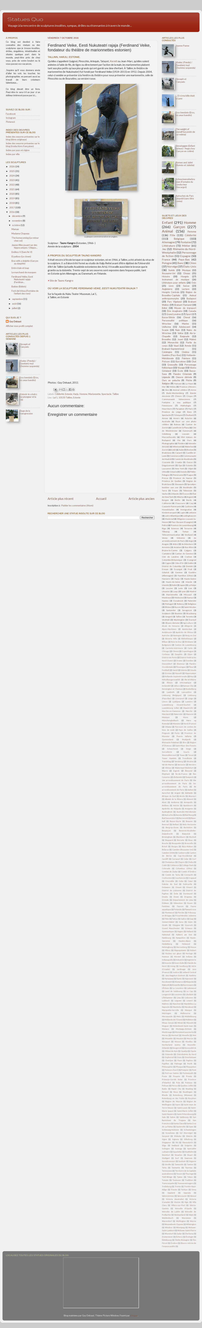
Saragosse (187, 610)
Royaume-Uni (168, 273)
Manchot (176, 1004)
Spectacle (106, 394)
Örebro (173, 1243)
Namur (190, 597)
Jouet (180, 339)
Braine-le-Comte (169, 550)
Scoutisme (170, 1133)
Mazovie (189, 714)
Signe (164, 1139)
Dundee (189, 661)
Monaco (165, 1029)
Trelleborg (166, 1186)
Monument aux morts (184, 1032)
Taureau (188, 1167)
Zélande (175, 493)
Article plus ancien (141, 498)
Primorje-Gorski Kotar (172, 1079)
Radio (164, 1089)
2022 (12, 184)
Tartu (164, 1167)
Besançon (166, 831)
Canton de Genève (184, 553)
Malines (165, 1004)
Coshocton (167, 878)
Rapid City (176, 1089)
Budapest (191, 298)
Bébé (164, 308)
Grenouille (172, 364)
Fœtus (174, 919)
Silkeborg (188, 1139)
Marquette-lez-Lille (170, 1010)
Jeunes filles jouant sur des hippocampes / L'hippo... (25, 246)
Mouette (169, 1038)
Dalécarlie (187, 884)
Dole (176, 893)
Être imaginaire (174, 311)
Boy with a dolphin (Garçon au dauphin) (25, 262)
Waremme (186, 1218)
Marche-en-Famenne (171, 711)
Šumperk (189, 777)
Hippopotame (180, 950)
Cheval (186, 317)
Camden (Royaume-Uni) (182, 849)
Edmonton (178, 903)
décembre (17, 216)
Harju (75, 394)
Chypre (181, 862)
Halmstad (166, 935)
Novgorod (176, 1048)
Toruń (190, 755)
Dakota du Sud (169, 884)
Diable (190, 563)
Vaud (176, 345)
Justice (176, 972)
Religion (166, 383)
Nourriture (167, 409)
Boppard (169, 840)
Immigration (186, 509)
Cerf (194, 859)
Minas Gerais (168, 1023)
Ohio (164, 471)
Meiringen (166, 1013)
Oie (178, 440)
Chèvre (178, 396)
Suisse (186, 285)
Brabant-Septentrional (173, 349)
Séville (168, 1164)
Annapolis (188, 802)
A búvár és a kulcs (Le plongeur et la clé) (28, 397)
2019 (12, 198)
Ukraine (189, 761)
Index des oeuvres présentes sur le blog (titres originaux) (23, 138)
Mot (194, 1035)
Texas (182, 755)
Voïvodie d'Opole (183, 1208)
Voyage (181, 367)
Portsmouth (188, 1073)
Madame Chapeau (20, 233)
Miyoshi (189, 1023)
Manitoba (177, 1007)
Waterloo (189, 446)
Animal (167, 231)
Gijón (190, 922)
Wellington (181, 1221)
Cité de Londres (170, 557)
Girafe (165, 925)
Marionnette (94, 394)
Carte (190, 648)
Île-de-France (181, 774)
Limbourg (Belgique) (171, 695)
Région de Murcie (173, 1101)
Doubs (165, 897)
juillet (15, 308)
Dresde (165, 900)
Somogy (178, 1149)
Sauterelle (180, 1127)
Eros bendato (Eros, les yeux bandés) (29, 379)
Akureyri (192, 796)
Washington (179, 619)
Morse (165, 1035)
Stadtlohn (189, 1152)
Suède (171, 270)
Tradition (189, 1180)
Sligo (164, 1145)
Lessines (178, 994)
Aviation (177, 547)
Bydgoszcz (166, 645)
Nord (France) (190, 723)
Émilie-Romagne (182, 1240)
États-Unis (189, 266)
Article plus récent (61, 498)
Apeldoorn (188, 805)
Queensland (167, 739)
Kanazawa (169, 979)
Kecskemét (167, 982)
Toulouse (176, 1180)
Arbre (175, 544)
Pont (194, 1070)
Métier (186, 245)
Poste (164, 1076)
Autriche (166, 635)
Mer (164, 387)
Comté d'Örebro (188, 871)
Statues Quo (25, 19)
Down (176, 897)
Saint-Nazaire (168, 1114)
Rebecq (180, 604)
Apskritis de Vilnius (184, 632)
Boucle (165, 843)
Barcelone (181, 361)
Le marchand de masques (24, 272)
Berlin (177, 500)
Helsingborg (167, 947)
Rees (189, 412)
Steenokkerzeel (169, 755)
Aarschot (166, 793)
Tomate (165, 1180)
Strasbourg (191, 613)
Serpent (165, 1136)
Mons (185, 717)
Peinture (186, 358)
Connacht (188, 875)
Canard (178, 453)
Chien (192, 262)
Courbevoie (180, 878)
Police (164, 525)
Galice (183, 919)
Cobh (164, 865)
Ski (176, 1142)
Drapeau (188, 897)
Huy (191, 676)
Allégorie (188, 626)
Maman (15, 229)
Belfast (176, 824)
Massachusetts (169, 437)
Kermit (113, 61)
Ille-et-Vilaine (190, 679)
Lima (179, 997)
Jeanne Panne (182, 45)
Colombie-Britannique (172, 560)
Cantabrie (166, 553)
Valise (180, 333)
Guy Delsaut (15, 321)
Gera (181, 922)
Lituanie (165, 591)
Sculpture (166, 613)
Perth (189, 1063)
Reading (189, 1089)
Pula (178, 1083)
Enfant (167, 222)
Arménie (166, 547)
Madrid (192, 591)
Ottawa (168, 727)
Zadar (179, 1233)
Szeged (168, 616)
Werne (193, 1221)
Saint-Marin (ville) (185, 1111)
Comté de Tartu (172, 875)
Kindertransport (169, 512)
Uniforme (166, 327)
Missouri (188, 594)
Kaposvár (189, 979)
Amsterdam (187, 629)
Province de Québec (172, 481)
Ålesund (188, 771)
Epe (180, 465)
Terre (164, 490)
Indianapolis (167, 960)
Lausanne (166, 468)
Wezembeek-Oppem (174, 1224)
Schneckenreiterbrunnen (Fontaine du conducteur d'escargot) (185, 183)
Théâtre (181, 443)
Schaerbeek (172, 749)
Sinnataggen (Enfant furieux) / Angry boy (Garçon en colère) (185, 148)
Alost (164, 802)
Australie (166, 421)
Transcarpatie (168, 1183)
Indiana (189, 957)
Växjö (191, 1215)
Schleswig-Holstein (170, 1130)
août (14, 303)
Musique (186, 270)
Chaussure (180, 503)
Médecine (178, 597)
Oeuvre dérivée (184, 377)
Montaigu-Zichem (183, 1029)
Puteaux (188, 1083)
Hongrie (185, 276)
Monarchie (173, 342)
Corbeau (166, 654)
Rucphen (192, 1098)
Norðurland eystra (171, 1045)
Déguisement (168, 465)
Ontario (173, 471)
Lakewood (191, 988)
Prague (189, 475)
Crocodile (169, 881)
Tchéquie (178, 415)
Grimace (188, 928)
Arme (193, 390)
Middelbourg (190, 1016)
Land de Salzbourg (173, 991)
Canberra (182, 853)
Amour (165, 418)
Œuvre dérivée (172, 623)
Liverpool (179, 698)
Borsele (180, 840)
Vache (165, 493)
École (180, 371)
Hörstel (177, 957)
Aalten (190, 790)
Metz (178, 1016)
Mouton (179, 1038)
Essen (190, 903)
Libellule (189, 994)
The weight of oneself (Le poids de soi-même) (185, 132)
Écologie (189, 1237)
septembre (17, 299)
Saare (177, 1105)
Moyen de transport (185, 308)
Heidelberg (167, 944)
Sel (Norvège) (186, 1133)
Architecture (187, 544)
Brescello (189, 843)
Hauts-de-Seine (173, 582)
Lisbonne (189, 997)
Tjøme (179, 1177)
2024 (12, 175)
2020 (12, 193)
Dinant (178, 887)
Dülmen (165, 903)
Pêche (189, 380)
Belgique (179, 238)
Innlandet (166, 686)
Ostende (169, 1054)
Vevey (164, 538)
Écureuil (192, 619)
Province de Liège (171, 412)
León (180, 588)
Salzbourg (184, 1117)
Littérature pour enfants (174, 282)
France (166, 259)
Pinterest (10, 121)
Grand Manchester (171, 928)
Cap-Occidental (185, 856)
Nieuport (166, 1041)
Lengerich (166, 994)
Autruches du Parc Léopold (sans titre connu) (185, 198)
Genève (178, 572)
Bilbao (164, 642)
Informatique (185, 683)
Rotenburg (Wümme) (182, 1095)
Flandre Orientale (182, 374)
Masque (188, 1010)
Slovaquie (179, 484)
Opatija (184, 1051)
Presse (165, 478)
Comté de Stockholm (183, 459)
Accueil (101, 498)
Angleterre (167, 289)
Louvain (185, 434)
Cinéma (185, 352)
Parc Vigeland (174, 301)
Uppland (171, 1193)
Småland (175, 1145)
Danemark (187, 431)
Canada (192, 311)
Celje (186, 859)
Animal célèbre (180, 390)
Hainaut (177, 383)
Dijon (190, 654)
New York (179, 468)
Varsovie (181, 765)
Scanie (165, 330)
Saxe (191, 1127)
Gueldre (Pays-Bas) (171, 355)
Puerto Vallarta (184, 736)
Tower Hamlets (169, 758)
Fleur (191, 667)
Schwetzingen (190, 1130)
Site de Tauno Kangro (61, 280)
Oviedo (183, 471)
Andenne (175, 802)
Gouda (193, 670)
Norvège (172, 266)
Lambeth (170, 692)
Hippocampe (190, 673)
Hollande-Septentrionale (176, 676)
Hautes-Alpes (185, 941)
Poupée (176, 1076)
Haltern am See (184, 935)
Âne (167, 390)
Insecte (168, 963)
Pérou (174, 1085)
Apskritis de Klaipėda (171, 809)
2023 (12, 180)
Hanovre (166, 579)
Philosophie (167, 1067)
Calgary (187, 550)
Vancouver (182, 1196)
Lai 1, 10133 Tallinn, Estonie (66, 397)
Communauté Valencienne (176, 399)
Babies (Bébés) (19, 286)
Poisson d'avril (171, 1070)
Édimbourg (166, 1240)
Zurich (165, 449)
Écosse (185, 493)
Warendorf (167, 1221)
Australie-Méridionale (186, 812)
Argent (190, 497)
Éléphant (166, 774)
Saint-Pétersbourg (185, 1114)
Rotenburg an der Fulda (173, 1098)
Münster (176, 723)
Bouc (190, 840)
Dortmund (187, 893)
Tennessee (167, 1171)
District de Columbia (171, 566)
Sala (164, 1117)
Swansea (188, 1158)
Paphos (189, 1060)
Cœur (190, 881)
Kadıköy (192, 975)
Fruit (190, 569)
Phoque (179, 1067)
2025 (12, 171)
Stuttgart (166, 1158)
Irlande (189, 582)
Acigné (177, 793)
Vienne (177, 1202)
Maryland (166, 714)
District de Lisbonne (171, 890)
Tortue (185, 531)
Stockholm (187, 487)
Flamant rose (190, 909)
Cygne (168, 563)
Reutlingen (187, 1092)
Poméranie (178, 475)
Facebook (11, 113)
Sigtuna (175, 1139)
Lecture (185, 289)
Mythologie (185, 405)
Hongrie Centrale (170, 292)
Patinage (178, 1063)
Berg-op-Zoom (172, 827)
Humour (165, 957)
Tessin (179, 1174)
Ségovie (192, 1161)
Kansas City (188, 686)
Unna (193, 1189)
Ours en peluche (171, 380)
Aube (181, 449)
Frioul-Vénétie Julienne (185, 915)
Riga (164, 528)
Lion (190, 588)
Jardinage (181, 969)
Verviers (192, 765)
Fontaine (186, 242)
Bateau (177, 424)
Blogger (134, 1315)
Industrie (180, 960)
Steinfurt (166, 1155)
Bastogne (177, 635)
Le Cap (189, 991)
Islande (165, 585)
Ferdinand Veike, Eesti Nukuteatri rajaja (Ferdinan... (22, 279)
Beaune (189, 821)
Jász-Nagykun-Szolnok (175, 975)
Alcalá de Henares (171, 626)
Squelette (177, 1152)
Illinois (170, 683)
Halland (189, 931)
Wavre (165, 771)
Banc (180, 262)
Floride (181, 913)
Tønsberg (178, 761)
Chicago (165, 651)
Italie (174, 585)
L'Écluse (165, 988)
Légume (178, 1001)
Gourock (189, 925)
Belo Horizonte (189, 824)
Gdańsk (165, 572)
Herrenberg (181, 947)
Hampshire (180, 938)
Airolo (182, 796)
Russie (177, 607)
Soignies (188, 1145)
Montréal (169, 519)
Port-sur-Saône (172, 1073)
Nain (177, 330)
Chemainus (170, 862)
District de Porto (169, 657)
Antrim (176, 805)
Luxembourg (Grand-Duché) (176, 705)
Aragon (165, 544)
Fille (172, 235)
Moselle (185, 1035)
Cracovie (166, 462)
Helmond (186, 944)
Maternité (178, 714)
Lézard (189, 1001)
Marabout (189, 1007)
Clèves (175, 651)
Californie (166, 503)
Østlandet (177, 777)
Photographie (168, 443)
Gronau (168, 673)
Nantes (165, 601)
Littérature (168, 245)
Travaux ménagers (185, 1183)
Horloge (189, 953)
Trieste (174, 1189)
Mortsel (174, 1035)
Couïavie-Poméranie (171, 506)
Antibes (165, 805)
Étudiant (189, 415)
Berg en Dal (190, 635)
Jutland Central (189, 972)
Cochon (188, 557)
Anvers (176, 418)
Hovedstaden (168, 509)
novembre (17, 220)
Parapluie (180, 409)
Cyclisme (189, 506)
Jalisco (177, 686)
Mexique (166, 717)
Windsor (169, 1227)
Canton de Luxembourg (185, 645)
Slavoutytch (187, 1142)
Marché (189, 711)
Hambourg (166, 938)
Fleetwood (169, 913)
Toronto (189, 616)
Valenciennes (168, 1196)
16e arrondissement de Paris (175, 780)
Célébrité (59, 394)
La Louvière (178, 988)
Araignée (189, 809)
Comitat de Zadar (170, 871)
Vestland (189, 535)
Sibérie (189, 1136)
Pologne (167, 262)
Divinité (189, 566)
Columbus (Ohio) (184, 868)
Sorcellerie (167, 752)
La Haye (189, 383)
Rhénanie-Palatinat (170, 742)
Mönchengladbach (170, 720)
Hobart (193, 950)
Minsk (180, 1023)
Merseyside (167, 1016)
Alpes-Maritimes (169, 629)
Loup (175, 591)
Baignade (184, 336)
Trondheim (187, 758)
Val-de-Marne (168, 765)
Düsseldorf (167, 664)
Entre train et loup (20, 268)
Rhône (168, 607)
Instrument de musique (175, 279)
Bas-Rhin (189, 547)
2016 (12, 212)
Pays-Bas (184, 259)
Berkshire (188, 827)
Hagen (180, 931)
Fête (167, 919)
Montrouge (167, 1032)
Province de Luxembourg (182, 525)
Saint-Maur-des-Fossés (185, 745)
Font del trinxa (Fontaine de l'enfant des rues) (25, 292)
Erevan (165, 569)
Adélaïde (189, 793)
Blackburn (180, 837)
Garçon (179, 227)
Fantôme (166, 906)
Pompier (185, 1070)
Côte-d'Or (179, 563)
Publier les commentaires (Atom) (77, 505)
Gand (174, 670)
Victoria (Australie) (175, 1199)
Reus (175, 1092)
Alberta (180, 497)
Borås (189, 500)
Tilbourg (165, 531)
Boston (190, 449)
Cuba (181, 881)
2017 (12, 207)
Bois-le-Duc (176, 642)
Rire (184, 742)
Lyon (183, 591)
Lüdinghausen (189, 515)
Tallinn (115, 394)
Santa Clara (179, 1123)
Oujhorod (169, 1057)
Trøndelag (166, 761)
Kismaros (179, 982)
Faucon (180, 906)
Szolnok (181, 1161)
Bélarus (165, 849)
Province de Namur (182, 478)
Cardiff (165, 859)
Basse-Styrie (175, 821)
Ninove (178, 1041)
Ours (189, 440)
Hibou (167, 950)
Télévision (187, 490)
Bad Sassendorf (169, 818)
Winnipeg (180, 1227)
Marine (185, 323)
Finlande (178, 909)
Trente (178, 1186)
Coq (191, 503)
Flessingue (181, 667)
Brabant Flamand (182, 305)
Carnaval (176, 859)
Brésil (164, 846)
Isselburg (183, 966)
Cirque (189, 396)
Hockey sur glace (173, 953)
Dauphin (178, 654)
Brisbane (189, 642)
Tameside (179, 1164)
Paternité (192, 601)
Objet (190, 468)
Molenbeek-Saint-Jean (183, 1026)
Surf (177, 1158)
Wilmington (191, 1224)
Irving (172, 966)
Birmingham (167, 837)
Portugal (169, 604)
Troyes (175, 490)
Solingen (166, 1149)
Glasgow (176, 925)
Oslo (193, 282)
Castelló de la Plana (180, 427)
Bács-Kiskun (187, 846)
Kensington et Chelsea (172, 689)
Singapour (166, 1142)
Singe (188, 749)
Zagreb (176, 771)
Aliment (189, 799)
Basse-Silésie (168, 317)
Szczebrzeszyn (168, 1161)
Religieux (192, 604)
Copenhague (187, 651)
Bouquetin (176, 843)
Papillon (165, 1063)
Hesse (193, 947)
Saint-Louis (182, 1108)
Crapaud (192, 878)
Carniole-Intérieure (174, 648)
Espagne (185, 256)
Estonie (68, 394)
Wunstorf (169, 1233)
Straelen (178, 1155)
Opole (193, 1051)
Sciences (175, 528)
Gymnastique (168, 931)
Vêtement (176, 446)
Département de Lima (183, 900)
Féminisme (167, 405)
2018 (12, 203)
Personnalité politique (175, 320)
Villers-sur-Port (178, 1205)
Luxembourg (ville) (170, 708)
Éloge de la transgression (26, 412)
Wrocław (166, 323)
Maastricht (188, 708)
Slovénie (178, 613)
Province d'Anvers (187, 387)
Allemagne (168, 242)
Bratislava (166, 453)
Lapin (182, 512)
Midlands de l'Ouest (173, 1019)
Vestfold (165, 619)
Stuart (190, 1155)
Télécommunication (171, 535)
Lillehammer (167, 997)
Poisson (166, 361)
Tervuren (188, 528)
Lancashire (186, 692)
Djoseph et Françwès (25, 345)
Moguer (165, 1026)
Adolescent (184, 327)
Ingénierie (191, 960)
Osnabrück (178, 601)
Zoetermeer (167, 1237)
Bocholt (192, 837)
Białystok (186, 834)
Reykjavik (186, 739)
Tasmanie (176, 1167)
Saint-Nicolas (190, 607)
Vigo (186, 1202)
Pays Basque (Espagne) (182, 522)
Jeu (164, 248)
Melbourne (185, 1013)
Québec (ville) (186, 1085)
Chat (193, 361)
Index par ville (13, 154)
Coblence (174, 865)
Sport (189, 314)
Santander (171, 610)
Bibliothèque (187, 639)
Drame (179, 661)
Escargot (178, 569)
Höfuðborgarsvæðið (171, 679)
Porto (177, 733)
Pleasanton (191, 1067)
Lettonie (192, 512)
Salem (172, 1117)
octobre (16, 225)
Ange (190, 541)
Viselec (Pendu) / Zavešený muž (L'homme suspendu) (29, 364)
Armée (188, 345)
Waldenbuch (167, 1218)
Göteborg (166, 434)
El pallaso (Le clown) (21, 256)
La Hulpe (192, 585)
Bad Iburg (189, 815)
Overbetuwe (190, 1057)
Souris (186, 752)
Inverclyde (179, 963)
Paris (190, 409)
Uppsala (187, 1193)
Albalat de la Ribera (174, 799)
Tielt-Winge (167, 1177)
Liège (190, 698)
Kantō (179, 979)
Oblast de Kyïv (171, 1051)
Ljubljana (176, 701)
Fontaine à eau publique (176, 402)
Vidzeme (181, 538)
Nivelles (189, 1041)
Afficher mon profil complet (19, 326)
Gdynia (183, 670)
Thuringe (189, 1174)
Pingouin (166, 733)
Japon (182, 585)
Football (165, 670)
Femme (191, 231)
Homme (83, 394)
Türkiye (184, 1189)
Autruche (169, 815)
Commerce (175, 456)
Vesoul (193, 1196)
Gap (191, 919)
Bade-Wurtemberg (175, 393)
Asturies (188, 418)
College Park (187, 865)
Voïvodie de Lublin (171, 1211)
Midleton (189, 1019)
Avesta (179, 815)
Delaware (166, 887)
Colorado (166, 868)
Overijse (169, 1060)
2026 (12, 166)
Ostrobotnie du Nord (186, 1054)
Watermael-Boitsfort (184, 768)
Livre (171, 285)
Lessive (169, 588)
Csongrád (191, 560)
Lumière (189, 701)
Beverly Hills (171, 639)
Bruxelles (166, 339)
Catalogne (167, 352)
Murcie (190, 1038)
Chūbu (190, 862)
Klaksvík (165, 985)
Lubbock (166, 1001)
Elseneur (181, 664)
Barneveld (183, 818)
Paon (179, 1060)
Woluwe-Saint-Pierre (186, 1230)
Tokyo (190, 1177)
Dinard (189, 887)
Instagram (11, 117)
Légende (166, 377)
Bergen (165, 500)
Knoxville (176, 985)
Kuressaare (188, 985)
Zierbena (189, 1233)
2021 (12, 189)
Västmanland (179, 1215)
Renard (165, 1092)
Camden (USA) (168, 853)
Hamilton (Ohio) (185, 575)
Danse (190, 462)
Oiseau (186, 273)
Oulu (179, 1057)
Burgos (174, 846)
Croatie (178, 462)
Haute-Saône (190, 579)
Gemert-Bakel (168, 922)
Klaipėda (189, 982)
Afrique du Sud (169, 796)
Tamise (190, 1164)
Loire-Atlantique (172, 515)
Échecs (179, 1237)
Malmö (192, 339)
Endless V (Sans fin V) (22, 252)
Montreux (166, 597)
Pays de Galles (186, 730)
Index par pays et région (18, 150)
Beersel (165, 824)
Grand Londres (173, 314)
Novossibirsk (190, 1048)
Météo (173, 387)
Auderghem (167, 812)
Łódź (173, 449)
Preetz (189, 1076)
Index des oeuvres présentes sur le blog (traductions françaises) (23, 144)
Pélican (165, 1085)
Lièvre (165, 701)
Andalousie (167, 632)
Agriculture (188, 623)
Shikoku (177, 1136)
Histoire (166, 276)
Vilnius (168, 768)
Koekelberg (191, 689)
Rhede (165, 1095)
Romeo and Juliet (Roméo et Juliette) (185, 163)
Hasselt (178, 673)
